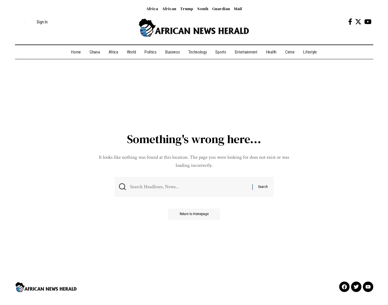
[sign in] (39, 22)
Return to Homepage (194, 214)
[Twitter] (358, 21)
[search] (19, 22)
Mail (238, 9)
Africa (152, 9)
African (169, 9)
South (202, 9)
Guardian (221, 9)
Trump (186, 9)
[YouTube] (368, 21)
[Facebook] (350, 21)
